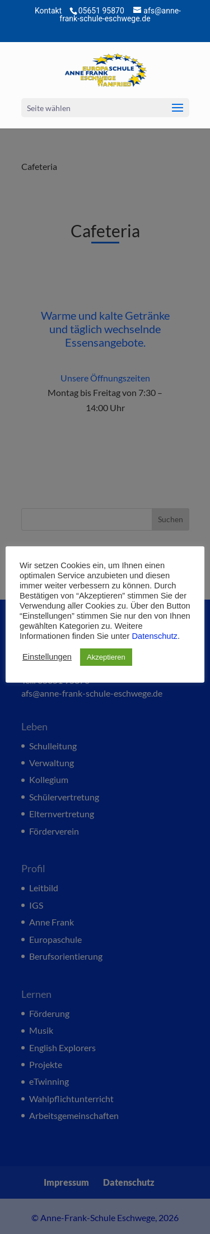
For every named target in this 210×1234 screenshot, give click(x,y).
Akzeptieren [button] (106, 657)
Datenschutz (154, 636)
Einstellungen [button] (47, 656)
